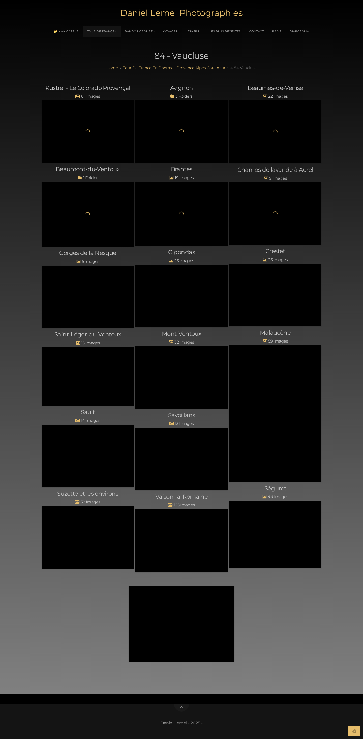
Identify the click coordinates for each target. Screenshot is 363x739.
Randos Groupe (139, 31)
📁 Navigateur (66, 31)
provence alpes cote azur (201, 67)
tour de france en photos (147, 67)
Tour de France (101, 31)
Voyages (170, 31)
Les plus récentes (225, 31)
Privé (276, 31)
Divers (193, 31)
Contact (256, 31)
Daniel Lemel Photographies (181, 13)
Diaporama (299, 31)
